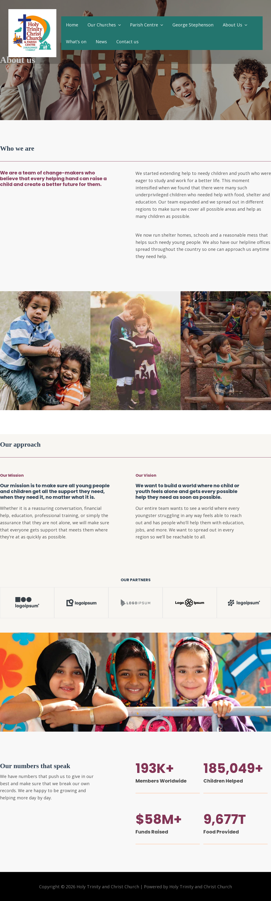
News (100, 41)
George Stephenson (190, 25)
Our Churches (103, 24)
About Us (232, 24)
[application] (117, 24)
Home (71, 25)
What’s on (75, 41)
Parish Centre (144, 24)
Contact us (125, 41)
